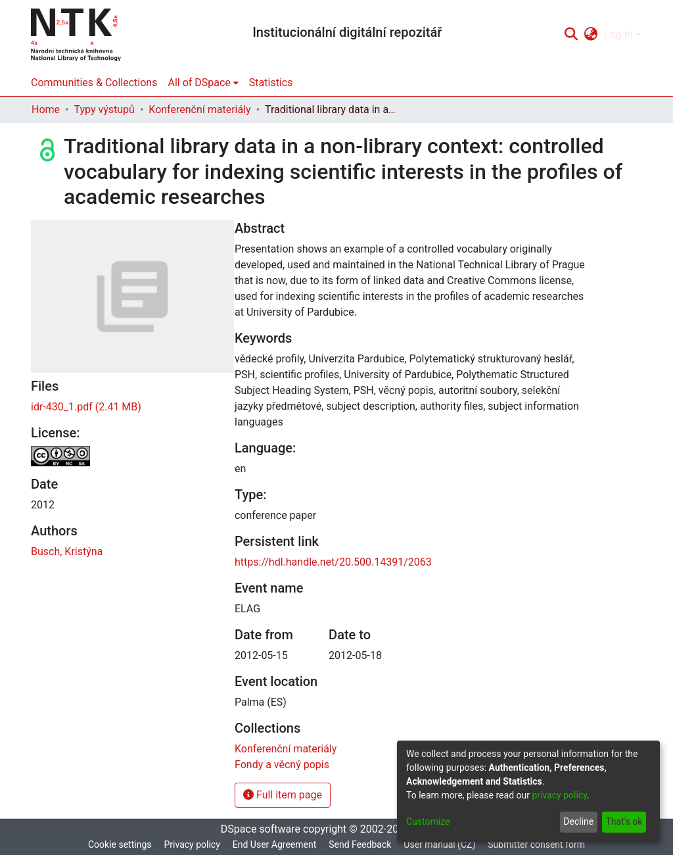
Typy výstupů (104, 109)
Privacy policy (192, 844)
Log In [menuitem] (618, 34)
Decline (578, 821)
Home (46, 109)
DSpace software (260, 829)
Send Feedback (360, 844)
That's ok (623, 821)
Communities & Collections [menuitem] (94, 82)
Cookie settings (120, 844)
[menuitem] (591, 35)
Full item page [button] (282, 795)
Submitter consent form (536, 844)
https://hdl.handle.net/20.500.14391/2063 (333, 562)
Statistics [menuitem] (271, 82)
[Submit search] (571, 35)
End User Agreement (274, 844)
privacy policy (559, 795)
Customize (428, 821)
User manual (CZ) (439, 844)
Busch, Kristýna (67, 551)
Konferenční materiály (199, 109)
